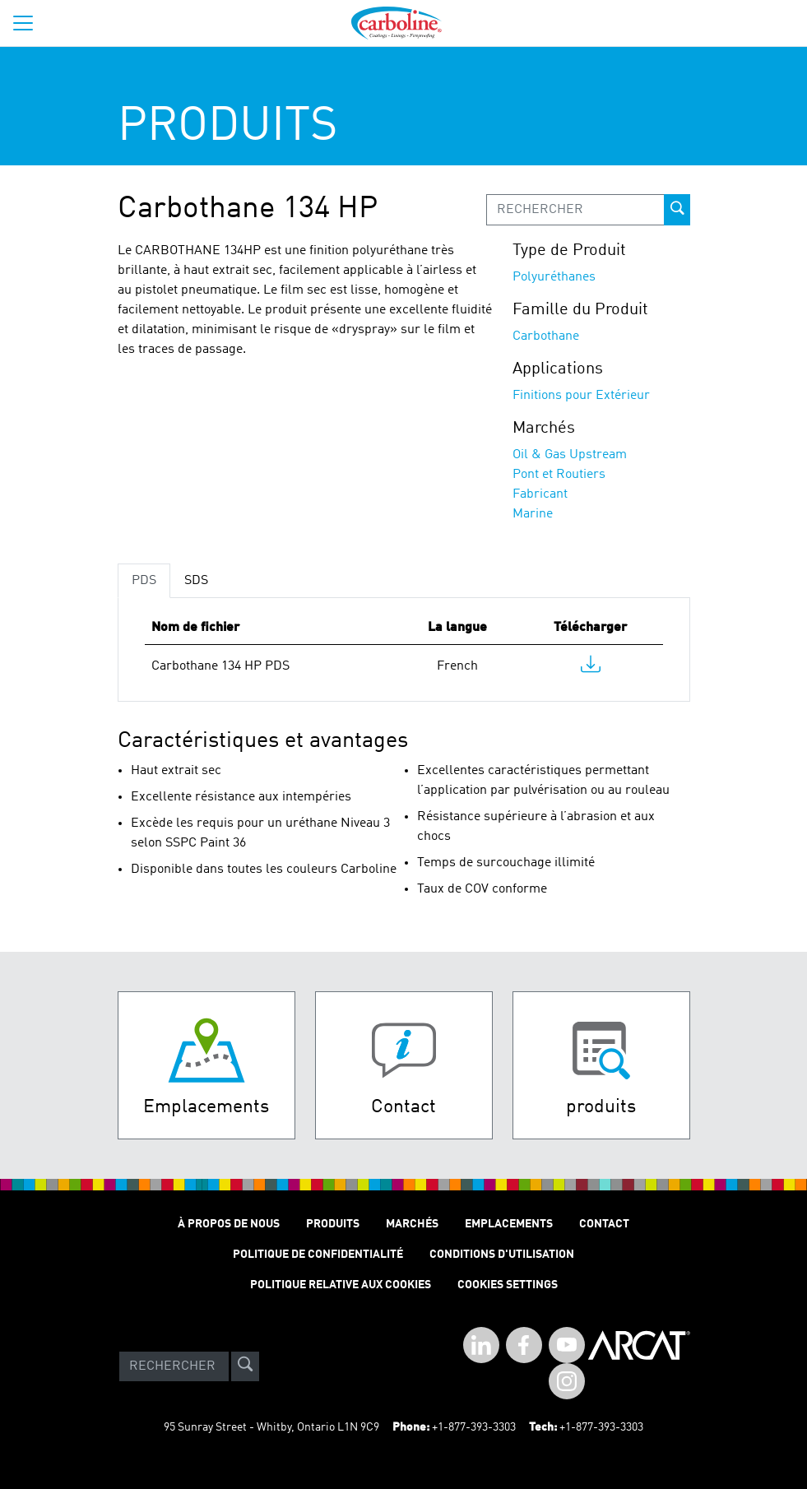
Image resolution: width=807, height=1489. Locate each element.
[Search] (174, 1366)
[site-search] (245, 1366)
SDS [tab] (196, 580)
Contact (604, 1224)
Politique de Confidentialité (318, 1254)
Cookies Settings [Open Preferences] (507, 1285)
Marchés (412, 1224)
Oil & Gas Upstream (569, 455)
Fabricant (540, 494)
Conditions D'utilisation (501, 1254)
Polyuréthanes (554, 277)
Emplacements (509, 1224)
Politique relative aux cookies (340, 1285)
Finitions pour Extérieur (581, 395)
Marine (532, 514)
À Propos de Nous (229, 1224)
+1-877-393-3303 (474, 1427)
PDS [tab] (144, 580)
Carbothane (545, 336)
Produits (332, 1224)
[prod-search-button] (677, 209)
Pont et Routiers (558, 474)
